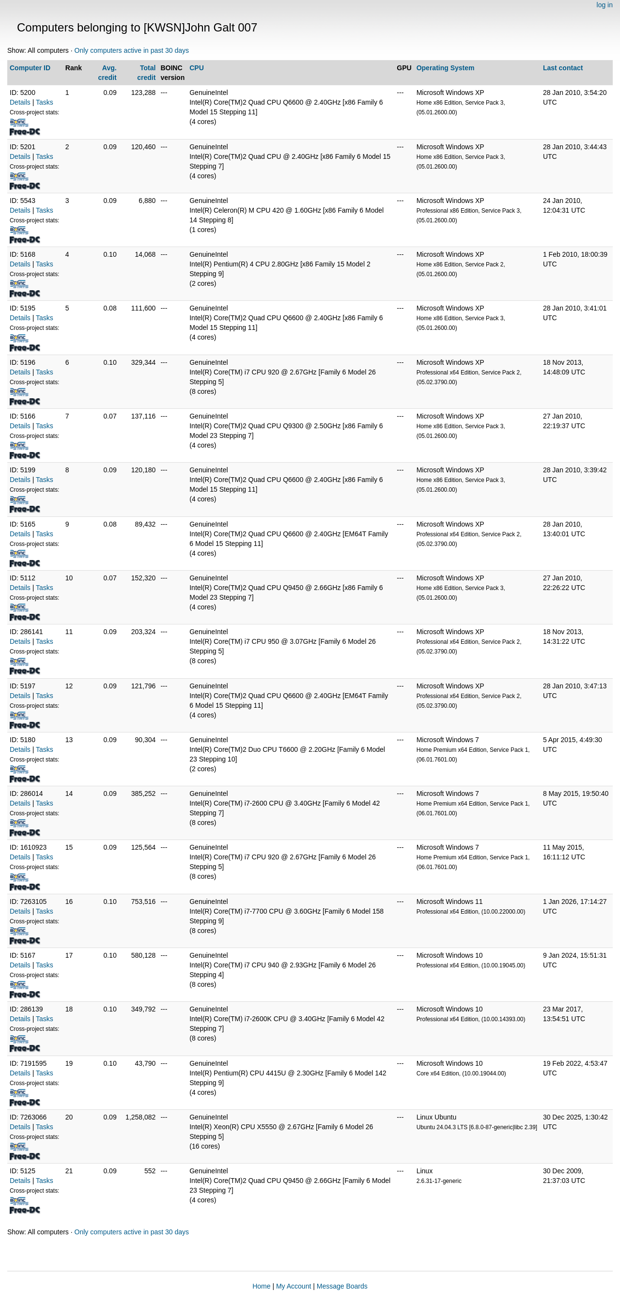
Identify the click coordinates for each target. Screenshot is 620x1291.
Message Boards (342, 1286)
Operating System (446, 68)
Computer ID (30, 68)
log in (605, 5)
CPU (196, 68)
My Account (293, 1286)
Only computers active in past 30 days (132, 50)
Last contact (563, 68)
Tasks (44, 102)
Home (261, 1286)
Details (20, 102)
